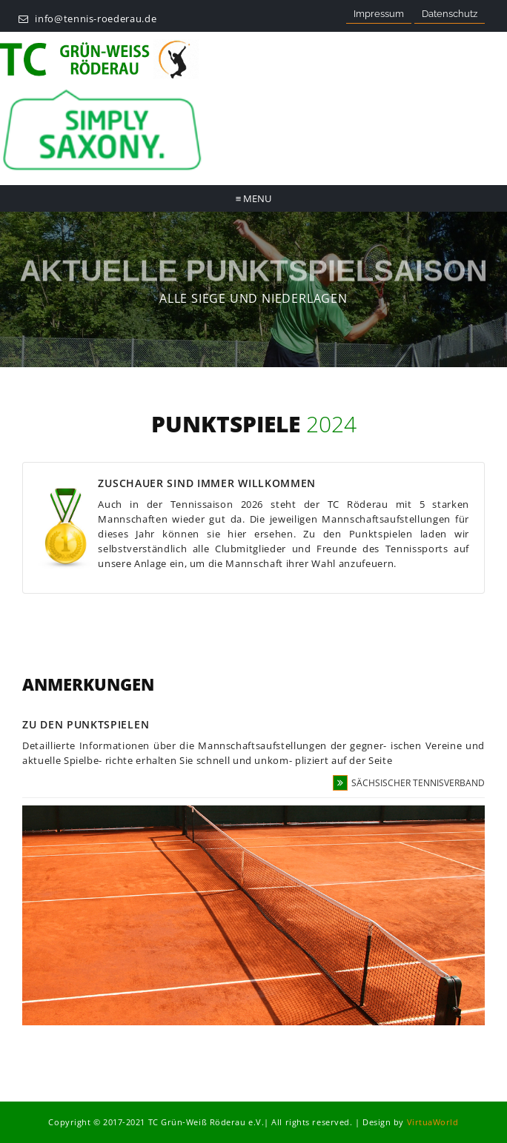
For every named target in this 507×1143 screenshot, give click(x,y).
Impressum (379, 13)
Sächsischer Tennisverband (409, 783)
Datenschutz (449, 13)
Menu (254, 198)
